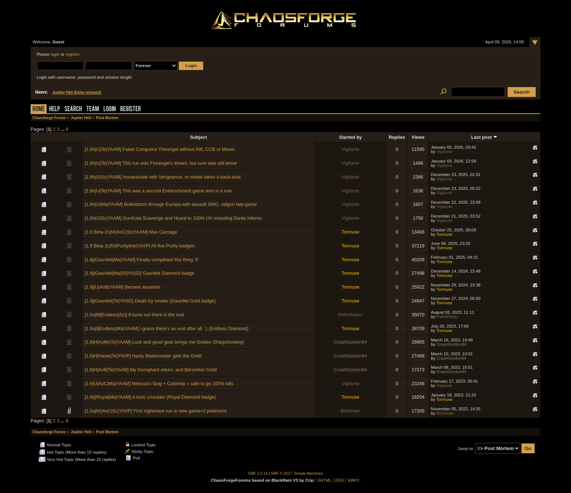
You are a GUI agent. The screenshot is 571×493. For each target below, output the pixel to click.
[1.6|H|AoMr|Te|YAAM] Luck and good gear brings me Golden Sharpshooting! (164, 342)
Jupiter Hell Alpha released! (76, 92)
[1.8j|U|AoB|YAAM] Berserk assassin (122, 287)
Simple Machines (308, 474)
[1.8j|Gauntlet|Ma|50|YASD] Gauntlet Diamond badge (139, 273)
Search (73, 109)
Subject (198, 137)
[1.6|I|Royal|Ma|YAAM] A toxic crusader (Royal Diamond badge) (150, 397)
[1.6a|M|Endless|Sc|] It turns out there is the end (134, 314)
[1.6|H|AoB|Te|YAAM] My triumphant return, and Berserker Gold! (151, 369)
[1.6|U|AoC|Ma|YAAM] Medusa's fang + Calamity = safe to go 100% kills (159, 383)
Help (54, 109)
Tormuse (350, 232)
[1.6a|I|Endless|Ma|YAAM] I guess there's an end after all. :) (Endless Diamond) (166, 328)
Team (92, 109)
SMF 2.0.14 (258, 474)
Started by (350, 137)
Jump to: (466, 448)
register (72, 54)
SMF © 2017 (281, 474)
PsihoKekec (350, 314)
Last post (484, 137)
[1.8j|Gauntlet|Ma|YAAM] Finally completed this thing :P (142, 259)
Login (109, 109)
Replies (397, 137)
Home (38, 109)
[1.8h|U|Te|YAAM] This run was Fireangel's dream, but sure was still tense (161, 163)
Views (418, 137)
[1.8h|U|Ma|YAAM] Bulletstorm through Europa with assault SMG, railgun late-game (171, 204)
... (63, 129)
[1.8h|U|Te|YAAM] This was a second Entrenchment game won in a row (158, 190)
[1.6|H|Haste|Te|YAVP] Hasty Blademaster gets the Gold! (143, 356)
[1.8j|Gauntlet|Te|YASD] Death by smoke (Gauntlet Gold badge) (150, 301)
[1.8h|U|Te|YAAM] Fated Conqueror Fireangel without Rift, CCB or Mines (160, 149)
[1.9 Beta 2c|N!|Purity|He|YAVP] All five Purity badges (140, 246)
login (55, 54)
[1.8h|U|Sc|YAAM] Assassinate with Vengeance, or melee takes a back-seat (163, 177)
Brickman (350, 411)
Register (130, 109)
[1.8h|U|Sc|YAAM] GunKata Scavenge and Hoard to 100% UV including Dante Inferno (173, 218)
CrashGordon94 (350, 342)
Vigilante (350, 149)
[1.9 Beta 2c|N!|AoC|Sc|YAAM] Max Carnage (131, 232)
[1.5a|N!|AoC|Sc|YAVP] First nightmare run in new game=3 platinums (156, 411)
